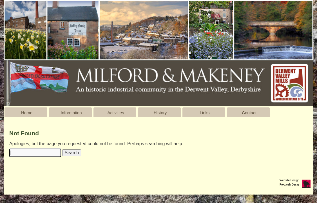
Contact (249, 112)
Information (71, 112)
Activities (115, 112)
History (160, 112)
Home (26, 112)
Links (204, 112)
